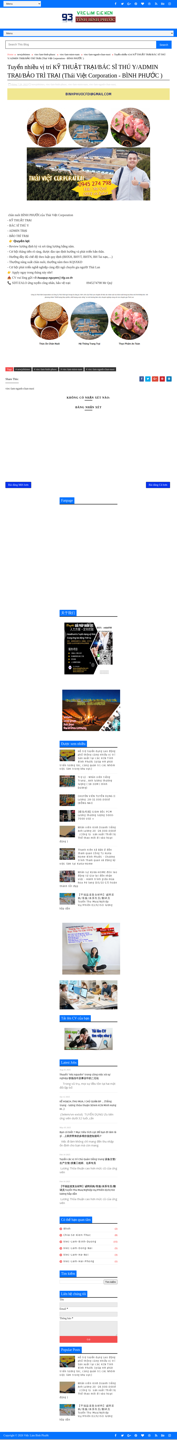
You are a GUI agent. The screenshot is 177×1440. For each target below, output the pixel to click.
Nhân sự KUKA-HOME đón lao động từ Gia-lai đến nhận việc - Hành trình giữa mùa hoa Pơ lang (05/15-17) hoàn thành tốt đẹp (88, 880)
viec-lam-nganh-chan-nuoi (97, 54)
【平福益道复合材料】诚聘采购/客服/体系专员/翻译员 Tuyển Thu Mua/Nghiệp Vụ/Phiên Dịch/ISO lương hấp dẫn (87, 902)
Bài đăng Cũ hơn (158, 485)
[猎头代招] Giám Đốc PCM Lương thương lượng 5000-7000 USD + (96, 816)
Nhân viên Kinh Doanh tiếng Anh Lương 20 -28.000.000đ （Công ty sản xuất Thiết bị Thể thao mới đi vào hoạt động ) (88, 835)
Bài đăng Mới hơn (18, 485)
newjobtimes (23, 54)
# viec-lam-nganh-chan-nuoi (100, 369)
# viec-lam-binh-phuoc (45, 369)
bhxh (67, 1229)
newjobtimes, (38, 84)
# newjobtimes (22, 369)
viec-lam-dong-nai (78, 1249)
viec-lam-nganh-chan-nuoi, (102, 84)
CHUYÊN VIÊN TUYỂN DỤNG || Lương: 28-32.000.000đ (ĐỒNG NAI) (96, 800)
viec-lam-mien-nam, (78, 84)
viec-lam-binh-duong (79, 1242)
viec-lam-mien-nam (70, 54)
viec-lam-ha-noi (76, 1255)
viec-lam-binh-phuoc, (56, 84)
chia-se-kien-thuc (77, 1235)
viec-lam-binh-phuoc (44, 54)
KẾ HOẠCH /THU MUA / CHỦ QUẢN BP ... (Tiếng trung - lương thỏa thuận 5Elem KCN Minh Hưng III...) (88, 1106)
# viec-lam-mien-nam (71, 369)
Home (10, 54)
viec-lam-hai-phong (78, 1262)
